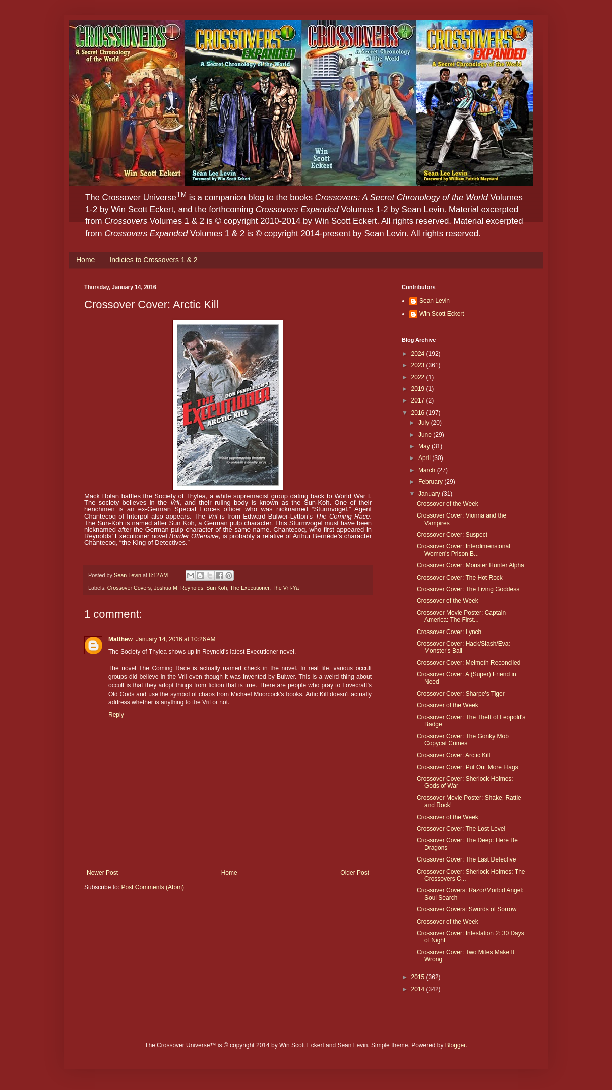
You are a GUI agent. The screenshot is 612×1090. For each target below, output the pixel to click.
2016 (418, 412)
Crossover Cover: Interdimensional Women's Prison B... (463, 550)
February (431, 481)
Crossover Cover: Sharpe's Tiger (461, 693)
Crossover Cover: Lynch (449, 632)
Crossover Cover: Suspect (452, 534)
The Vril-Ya (285, 588)
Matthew (120, 639)
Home (85, 260)
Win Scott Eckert (441, 313)
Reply (116, 714)
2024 (418, 353)
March (427, 470)
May (425, 446)
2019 (418, 388)
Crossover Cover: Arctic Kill (453, 755)
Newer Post (102, 872)
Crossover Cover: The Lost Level (461, 828)
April (425, 458)
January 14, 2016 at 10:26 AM (175, 639)
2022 (418, 377)
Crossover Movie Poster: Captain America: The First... (461, 616)
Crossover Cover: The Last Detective (466, 859)
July (424, 422)
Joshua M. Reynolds (178, 588)
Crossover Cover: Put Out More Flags (467, 767)
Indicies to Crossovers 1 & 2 (153, 260)
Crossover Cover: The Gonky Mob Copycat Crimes (463, 740)
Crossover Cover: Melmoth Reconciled (468, 662)
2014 (418, 989)
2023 (418, 365)
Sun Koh (216, 588)
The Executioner (249, 588)
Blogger (455, 1045)
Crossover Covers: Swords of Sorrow (466, 909)
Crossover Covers (129, 588)
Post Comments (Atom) (152, 887)
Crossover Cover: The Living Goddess (468, 589)
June (425, 434)
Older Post (354, 872)
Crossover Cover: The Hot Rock (460, 577)
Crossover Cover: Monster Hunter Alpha (470, 565)
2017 (418, 400)
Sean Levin (434, 300)
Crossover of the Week (447, 503)
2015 (418, 977)
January (430, 493)
